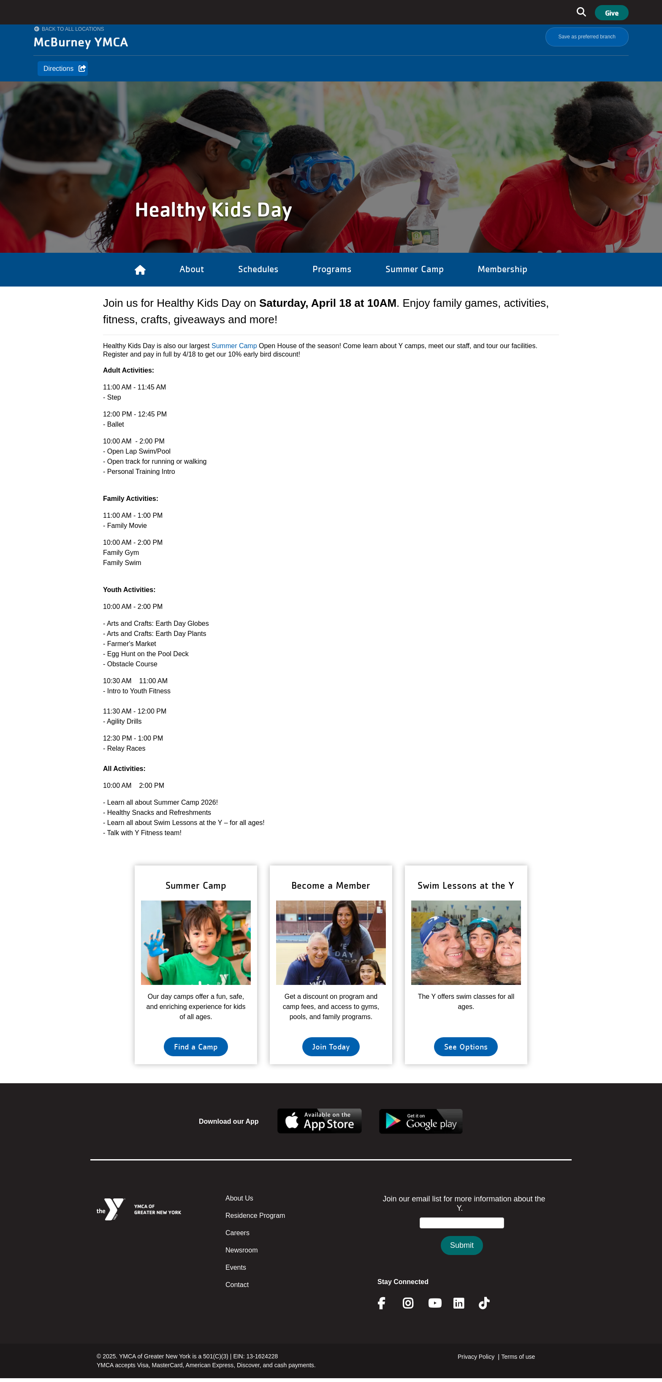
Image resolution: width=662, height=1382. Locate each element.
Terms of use (518, 1356)
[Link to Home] (140, 270)
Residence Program (255, 1215)
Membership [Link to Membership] (502, 268)
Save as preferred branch (587, 37)
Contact (237, 1284)
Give (612, 12)
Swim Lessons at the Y (466, 885)
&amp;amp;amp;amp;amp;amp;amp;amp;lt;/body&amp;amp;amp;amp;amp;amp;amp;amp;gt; (461, 1233)
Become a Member (330, 885)
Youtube (434, 1303)
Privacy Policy (476, 1356)
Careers (237, 1232)
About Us (239, 1198)
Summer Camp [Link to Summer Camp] (414, 268)
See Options (466, 1046)
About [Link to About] (191, 268)
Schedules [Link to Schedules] (258, 268)
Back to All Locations (73, 29)
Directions (58, 68)
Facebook (387, 1303)
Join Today (331, 1046)
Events (235, 1267)
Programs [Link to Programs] (332, 268)
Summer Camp (234, 345)
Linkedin (464, 1303)
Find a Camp (196, 1046)
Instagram (414, 1303)
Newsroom (241, 1250)
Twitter (490, 1303)
